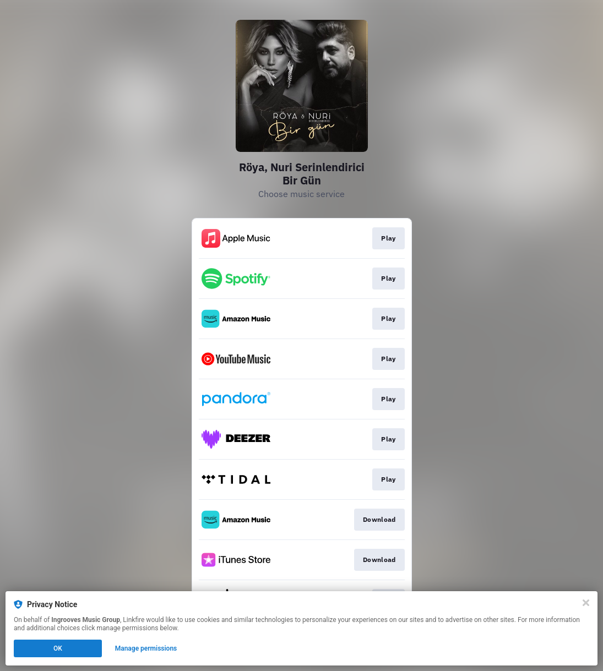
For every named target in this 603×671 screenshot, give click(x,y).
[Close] (586, 603)
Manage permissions (146, 648)
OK (57, 648)
